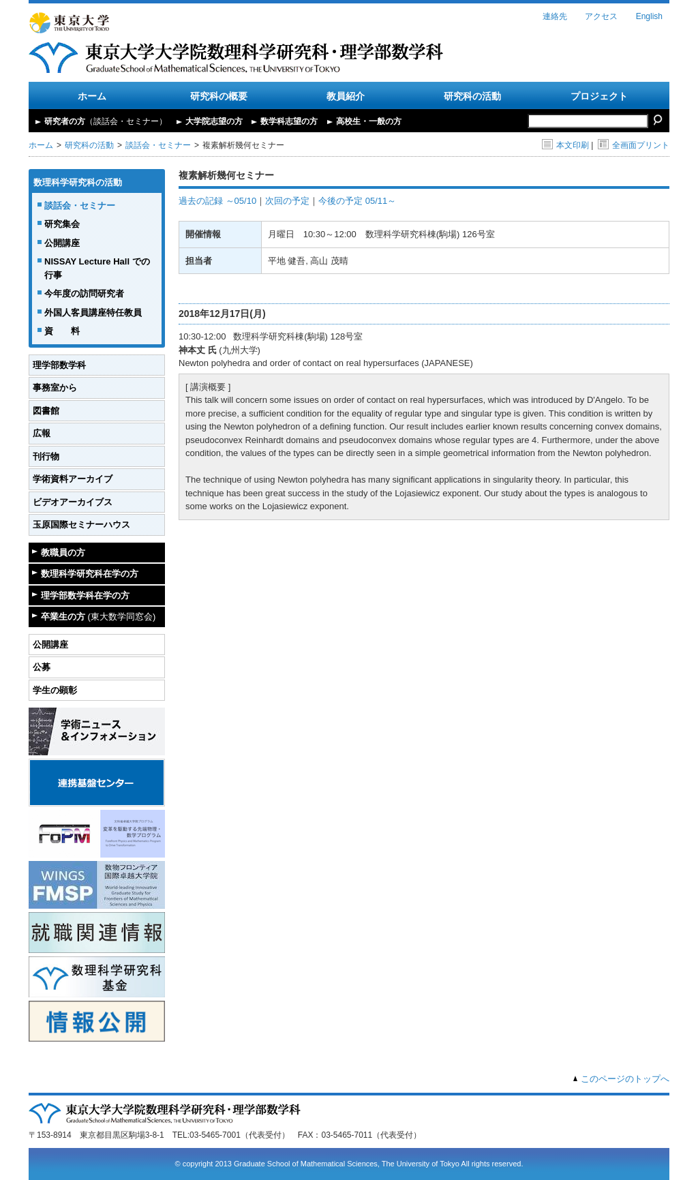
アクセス (601, 16)
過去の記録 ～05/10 (217, 201)
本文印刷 (565, 145)
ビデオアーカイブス (72, 502)
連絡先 (555, 16)
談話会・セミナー (158, 145)
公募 (41, 667)
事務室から (55, 387)
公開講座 (62, 243)
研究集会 (62, 224)
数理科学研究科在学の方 (89, 574)
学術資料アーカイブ (72, 479)
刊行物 (46, 456)
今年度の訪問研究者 (84, 293)
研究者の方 (105, 121)
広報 (41, 433)
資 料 (62, 331)
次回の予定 (287, 201)
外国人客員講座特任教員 (93, 312)
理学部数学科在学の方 (85, 595)
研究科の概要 (218, 96)
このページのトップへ (625, 1079)
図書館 (46, 411)
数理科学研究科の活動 (77, 182)
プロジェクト (599, 96)
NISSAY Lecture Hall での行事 (97, 268)
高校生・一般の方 (368, 121)
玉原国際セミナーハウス (81, 524)
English (649, 16)
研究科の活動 (472, 96)
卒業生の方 (98, 616)
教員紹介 (346, 96)
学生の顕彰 (55, 690)
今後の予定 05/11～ (357, 201)
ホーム (92, 96)
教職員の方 (63, 552)
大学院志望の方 (214, 121)
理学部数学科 (59, 365)
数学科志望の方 (289, 121)
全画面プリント (633, 145)
